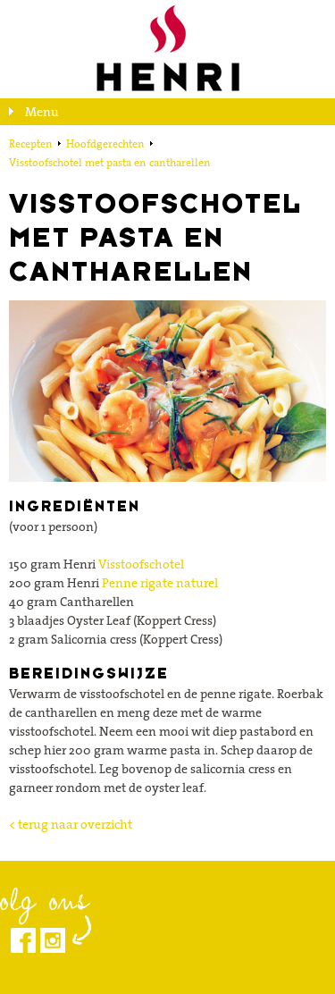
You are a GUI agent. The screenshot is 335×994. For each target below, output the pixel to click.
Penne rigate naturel (160, 583)
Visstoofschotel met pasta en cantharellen (110, 162)
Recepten (31, 143)
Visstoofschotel (141, 564)
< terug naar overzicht (70, 824)
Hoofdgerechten (105, 143)
